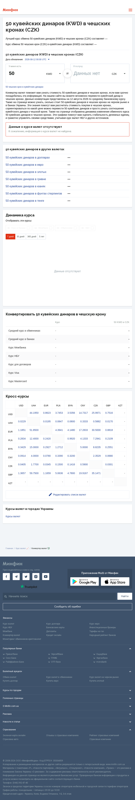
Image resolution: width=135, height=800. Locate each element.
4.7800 (71, 473)
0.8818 (109, 430)
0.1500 (59, 464)
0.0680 (109, 455)
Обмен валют (9, 677)
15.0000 (34, 447)
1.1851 (22, 430)
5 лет (41, 236)
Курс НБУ (7, 627)
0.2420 (47, 438)
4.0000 (34, 455)
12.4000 (34, 438)
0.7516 (109, 412)
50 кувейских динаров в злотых (26, 172)
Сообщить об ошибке (67, 606)
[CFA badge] (10, 752)
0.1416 (71, 464)
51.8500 (34, 430)
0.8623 (47, 412)
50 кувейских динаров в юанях (25, 186)
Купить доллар (10, 681)
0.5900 (84, 464)
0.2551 (109, 447)
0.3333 (84, 421)
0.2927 (47, 447)
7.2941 (97, 438)
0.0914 (22, 455)
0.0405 (22, 464)
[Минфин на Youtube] (45, 576)
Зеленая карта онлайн (14, 735)
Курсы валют (13, 516)
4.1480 (71, 430)
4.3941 (59, 430)
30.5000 (96, 430)
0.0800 (71, 421)
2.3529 (97, 455)
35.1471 (96, 473)
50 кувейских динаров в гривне (26, 179)
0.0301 (109, 464)
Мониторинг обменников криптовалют (22, 639)
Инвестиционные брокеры (102, 627)
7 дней (10, 236)
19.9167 (83, 473)
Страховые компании (100, 739)
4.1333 (84, 438)
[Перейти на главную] (10, 10)
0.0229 (22, 421)
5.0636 (59, 473)
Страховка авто (10, 739)
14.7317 (83, 412)
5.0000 (84, 447)
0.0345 (47, 464)
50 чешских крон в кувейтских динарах (24, 87)
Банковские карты (55, 627)
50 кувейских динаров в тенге (25, 200)
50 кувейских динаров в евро (24, 164)
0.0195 (47, 421)
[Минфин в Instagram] (35, 576)
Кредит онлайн (53, 635)
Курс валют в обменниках (59, 677)
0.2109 (109, 438)
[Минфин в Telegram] (16, 576)
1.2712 (59, 447)
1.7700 (34, 464)
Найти (124, 596)
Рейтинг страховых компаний (104, 735)
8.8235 (97, 447)
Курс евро (94, 624)
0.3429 (22, 447)
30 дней (20, 236)
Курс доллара (53, 624)
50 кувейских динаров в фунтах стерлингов (34, 193)
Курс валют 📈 (22, 548)
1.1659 (47, 473)
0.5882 (97, 421)
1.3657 (22, 473)
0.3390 (59, 455)
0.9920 (71, 438)
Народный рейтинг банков (102, 635)
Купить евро (52, 681)
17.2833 (83, 430)
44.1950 (34, 412)
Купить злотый (96, 681)
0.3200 (71, 455)
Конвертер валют (11, 635)
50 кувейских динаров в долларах (28, 157)
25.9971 (96, 412)
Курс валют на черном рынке (104, 677)
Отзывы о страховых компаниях (62, 735)
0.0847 (59, 421)
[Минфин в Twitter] (26, 576)
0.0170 (109, 421)
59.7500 (34, 473)
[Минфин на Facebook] (6, 576)
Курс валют (8, 624)
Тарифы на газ (96, 631)
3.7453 (59, 412)
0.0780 (47, 455)
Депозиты (51, 631)
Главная (9, 548)
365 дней (31, 236)
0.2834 (22, 438)
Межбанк (7, 631)
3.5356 (71, 412)
